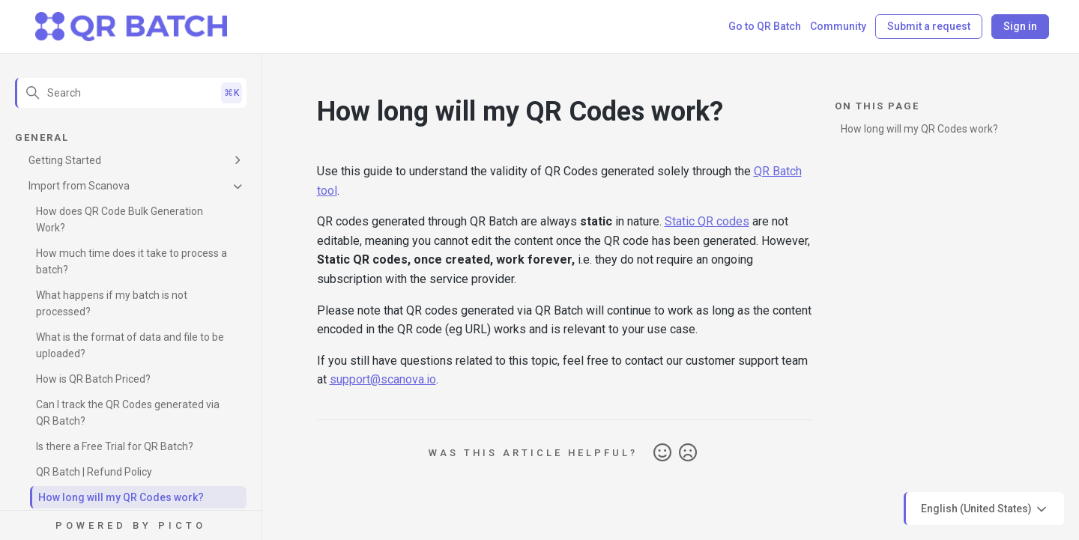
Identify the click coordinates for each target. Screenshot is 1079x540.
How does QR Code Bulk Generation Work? (119, 219)
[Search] (131, 93)
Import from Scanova (79, 186)
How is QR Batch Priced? (93, 379)
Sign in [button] (1020, 26)
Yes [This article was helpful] (662, 453)
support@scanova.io (383, 379)
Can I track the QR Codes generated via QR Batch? (128, 412)
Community (838, 26)
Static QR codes (707, 221)
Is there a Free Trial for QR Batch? (114, 446)
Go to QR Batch (764, 26)
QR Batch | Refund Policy (94, 472)
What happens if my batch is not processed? (111, 303)
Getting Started (64, 160)
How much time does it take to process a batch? (131, 261)
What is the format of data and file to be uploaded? (130, 345)
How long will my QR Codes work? (121, 497)
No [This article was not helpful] (688, 453)
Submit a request (928, 26)
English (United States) (985, 509)
